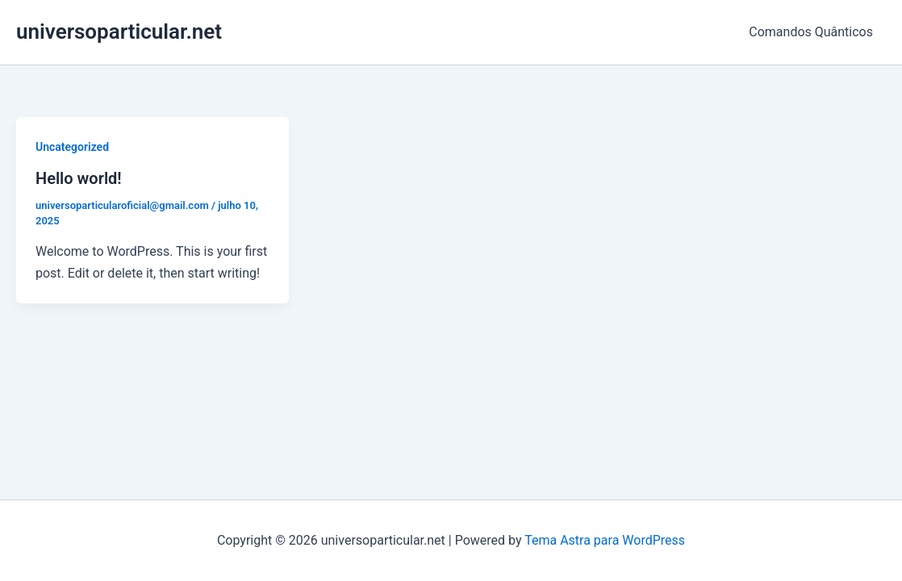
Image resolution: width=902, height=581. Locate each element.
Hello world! (78, 178)
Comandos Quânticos (811, 32)
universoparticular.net (119, 31)
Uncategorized (72, 146)
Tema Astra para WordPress (604, 540)
